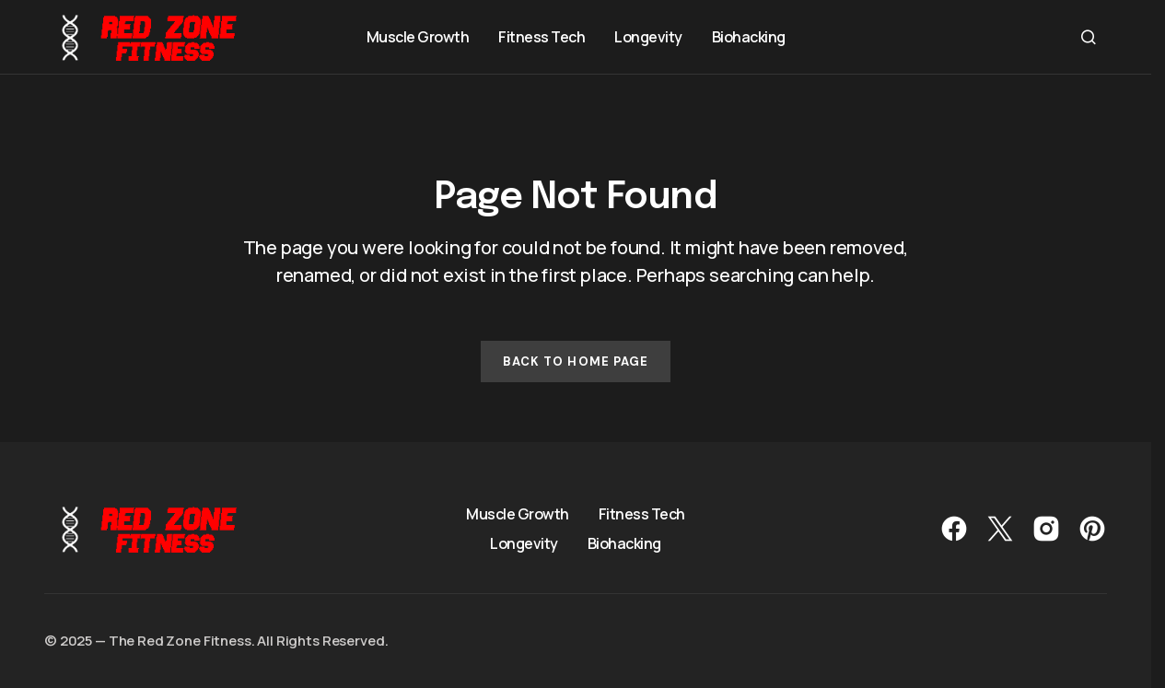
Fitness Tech (642, 514)
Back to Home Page (575, 361)
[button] (1088, 36)
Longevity (524, 543)
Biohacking (624, 543)
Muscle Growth (517, 514)
